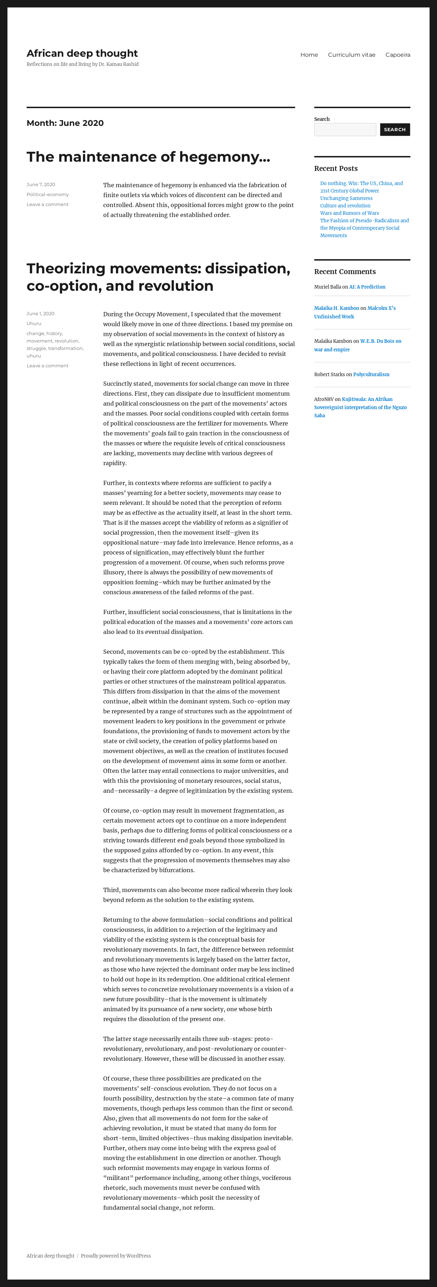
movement (39, 341)
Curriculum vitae (352, 54)
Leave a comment (47, 204)
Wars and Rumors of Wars (349, 213)
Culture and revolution (345, 206)
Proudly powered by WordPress (116, 1256)
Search (322, 119)
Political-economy (48, 194)
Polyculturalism (371, 375)
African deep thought (82, 53)
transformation (65, 348)
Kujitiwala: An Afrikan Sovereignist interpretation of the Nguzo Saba (360, 407)
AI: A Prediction (367, 287)
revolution (66, 341)
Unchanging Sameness (346, 198)
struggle (36, 348)
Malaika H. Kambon (336, 308)
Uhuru (34, 323)
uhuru (34, 355)
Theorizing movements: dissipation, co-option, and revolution (158, 277)
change (35, 333)
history (54, 333)
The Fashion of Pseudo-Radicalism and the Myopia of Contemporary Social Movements (364, 228)
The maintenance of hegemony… (148, 156)
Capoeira (398, 54)
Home (309, 54)
